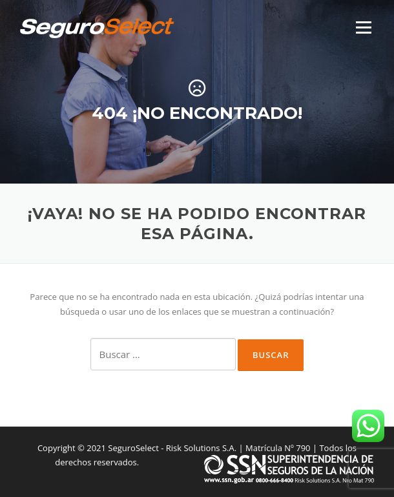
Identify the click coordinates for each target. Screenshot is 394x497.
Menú (363, 27)
